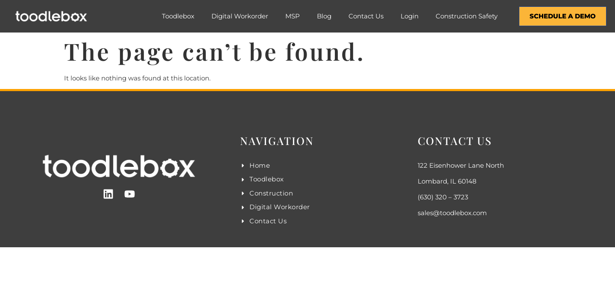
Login (410, 16)
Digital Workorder (239, 16)
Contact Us (366, 16)
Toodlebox (178, 16)
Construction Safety (467, 16)
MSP (292, 16)
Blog (324, 16)
